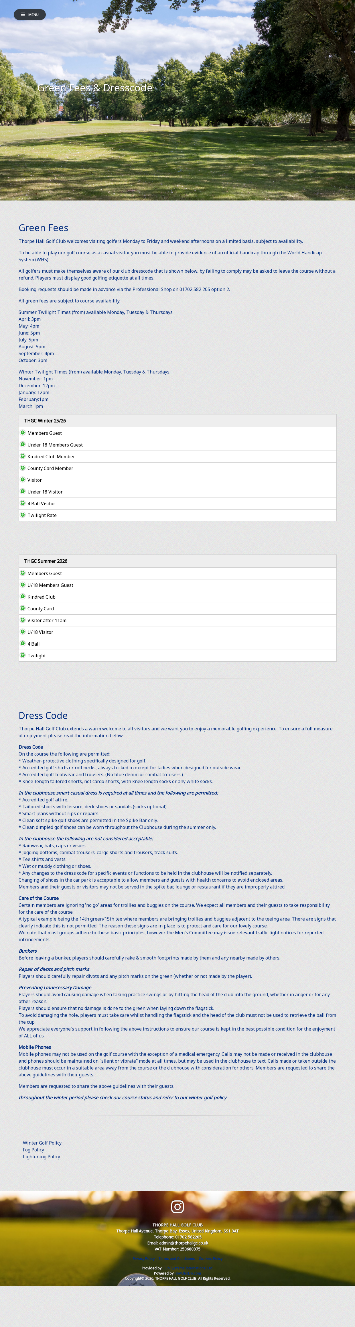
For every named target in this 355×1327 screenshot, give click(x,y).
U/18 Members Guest (38, 623)
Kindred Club (36, 638)
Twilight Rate (36, 543)
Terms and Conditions (176, 1299)
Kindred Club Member (45, 474)
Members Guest (39, 440)
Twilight (31, 697)
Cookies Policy (210, 1299)
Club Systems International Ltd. (187, 1309)
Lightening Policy (41, 1198)
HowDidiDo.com (187, 1314)
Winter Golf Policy (42, 1184)
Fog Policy (33, 1191)
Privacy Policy (144, 1299)
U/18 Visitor (35, 673)
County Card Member (45, 492)
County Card (35, 650)
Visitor (29, 507)
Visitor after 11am (41, 661)
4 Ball (28, 685)
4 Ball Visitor (36, 531)
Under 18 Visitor (39, 519)
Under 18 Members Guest (42, 455)
